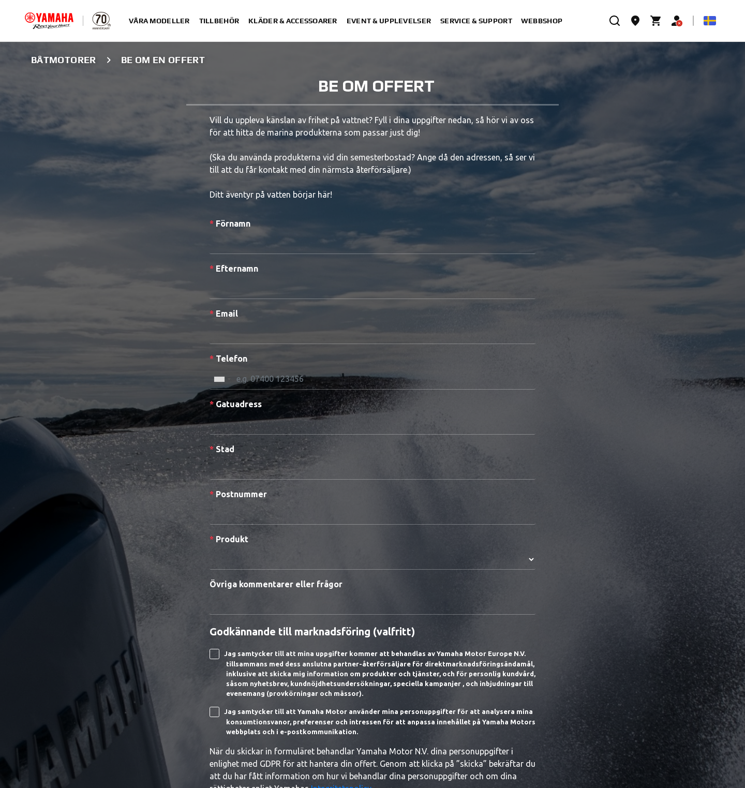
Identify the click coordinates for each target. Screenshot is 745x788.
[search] (614, 20)
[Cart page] (656, 20)
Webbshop (541, 21)
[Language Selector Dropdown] (709, 20)
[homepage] (49, 20)
